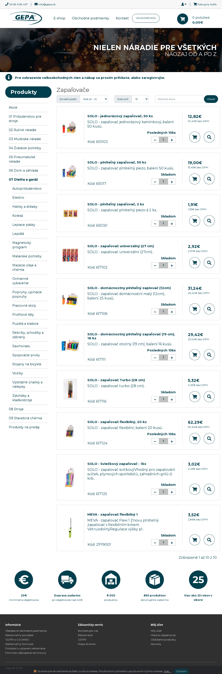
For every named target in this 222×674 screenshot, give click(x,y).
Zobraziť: (123, 99)
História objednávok (163, 635)
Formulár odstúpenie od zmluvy (25, 652)
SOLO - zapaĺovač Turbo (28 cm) (116, 380)
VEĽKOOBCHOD (146, 18)
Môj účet (156, 630)
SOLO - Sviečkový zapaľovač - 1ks (116, 464)
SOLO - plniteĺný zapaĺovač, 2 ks (115, 204)
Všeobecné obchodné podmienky (26, 630)
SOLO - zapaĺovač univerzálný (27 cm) (120, 246)
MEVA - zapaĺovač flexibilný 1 (112, 514)
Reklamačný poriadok (19, 635)
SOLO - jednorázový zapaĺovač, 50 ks (120, 116)
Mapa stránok (86, 644)
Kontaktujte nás (88, 630)
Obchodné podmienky (90, 18)
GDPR (82, 639)
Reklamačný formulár (19, 644)
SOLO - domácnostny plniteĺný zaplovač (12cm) (129, 288)
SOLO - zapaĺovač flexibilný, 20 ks (117, 422)
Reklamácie (85, 635)
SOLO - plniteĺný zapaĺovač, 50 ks (116, 162)
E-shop (59, 18)
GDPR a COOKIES (17, 639)
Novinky (156, 644)
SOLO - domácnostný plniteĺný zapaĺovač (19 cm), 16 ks (131, 336)
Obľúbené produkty (163, 639)
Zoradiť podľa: (68, 99)
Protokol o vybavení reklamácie (25, 648)
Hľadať (211, 99)
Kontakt (122, 18)
